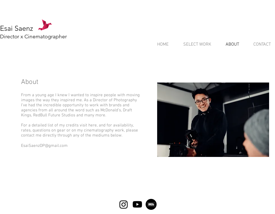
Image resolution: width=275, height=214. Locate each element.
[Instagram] (123, 204)
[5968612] (151, 204)
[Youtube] (137, 204)
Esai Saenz (16, 28)
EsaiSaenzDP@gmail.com (44, 145)
